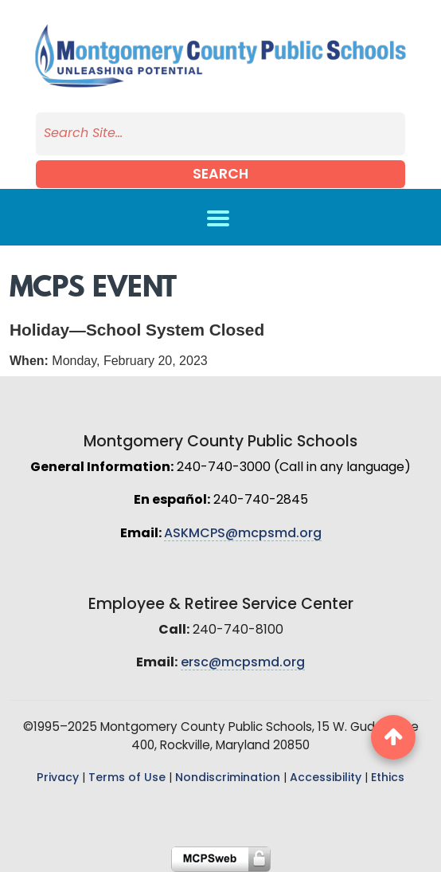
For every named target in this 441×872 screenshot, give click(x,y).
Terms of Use (127, 778)
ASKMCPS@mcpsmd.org (243, 534)
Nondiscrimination (227, 778)
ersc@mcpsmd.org (243, 663)
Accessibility (325, 778)
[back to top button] (393, 737)
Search (220, 175)
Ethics (387, 778)
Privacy (58, 778)
